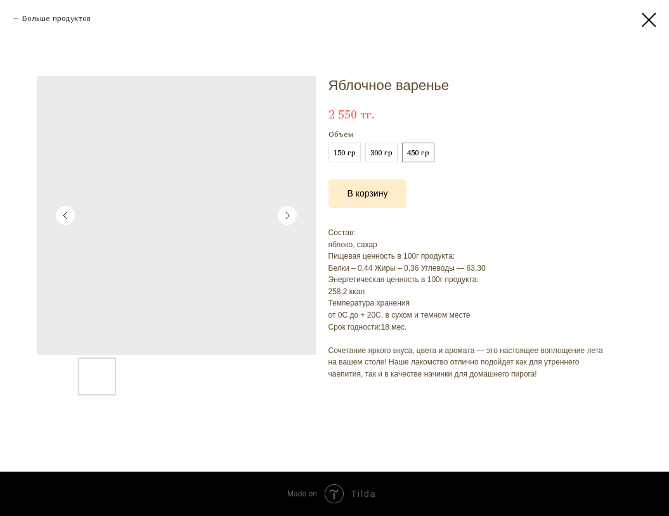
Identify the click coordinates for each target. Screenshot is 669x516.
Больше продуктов (56, 18)
